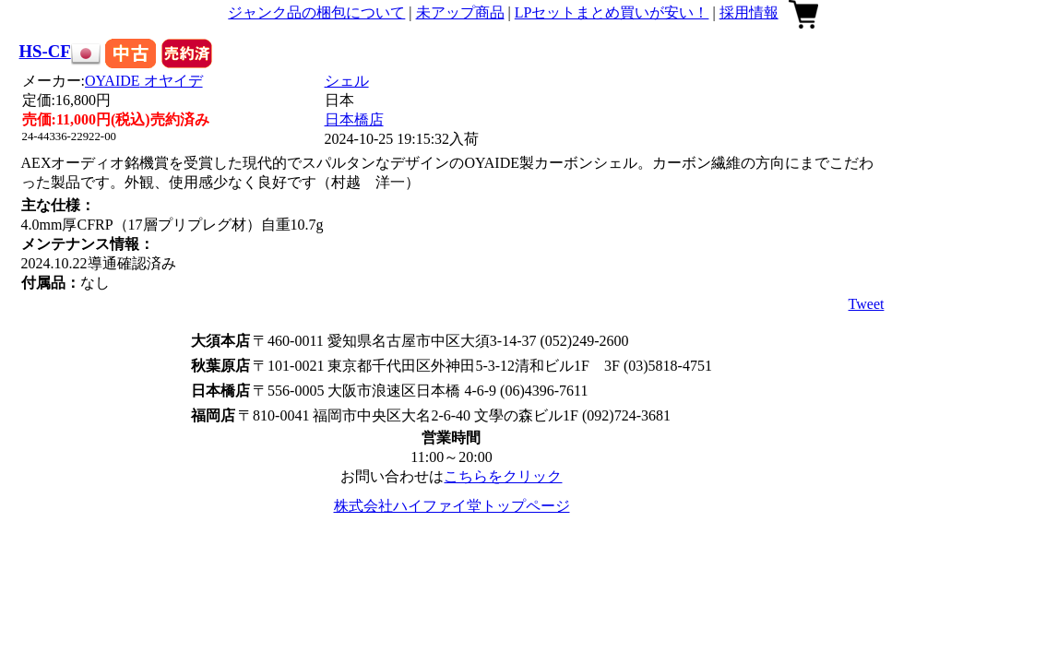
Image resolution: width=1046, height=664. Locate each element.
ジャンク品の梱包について (316, 12)
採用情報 (749, 12)
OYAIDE (144, 81)
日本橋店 (354, 119)
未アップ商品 (460, 12)
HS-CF (45, 51)
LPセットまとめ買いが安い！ (612, 12)
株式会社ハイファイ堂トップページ (452, 506)
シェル (347, 81)
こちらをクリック (503, 476)
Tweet (867, 304)
